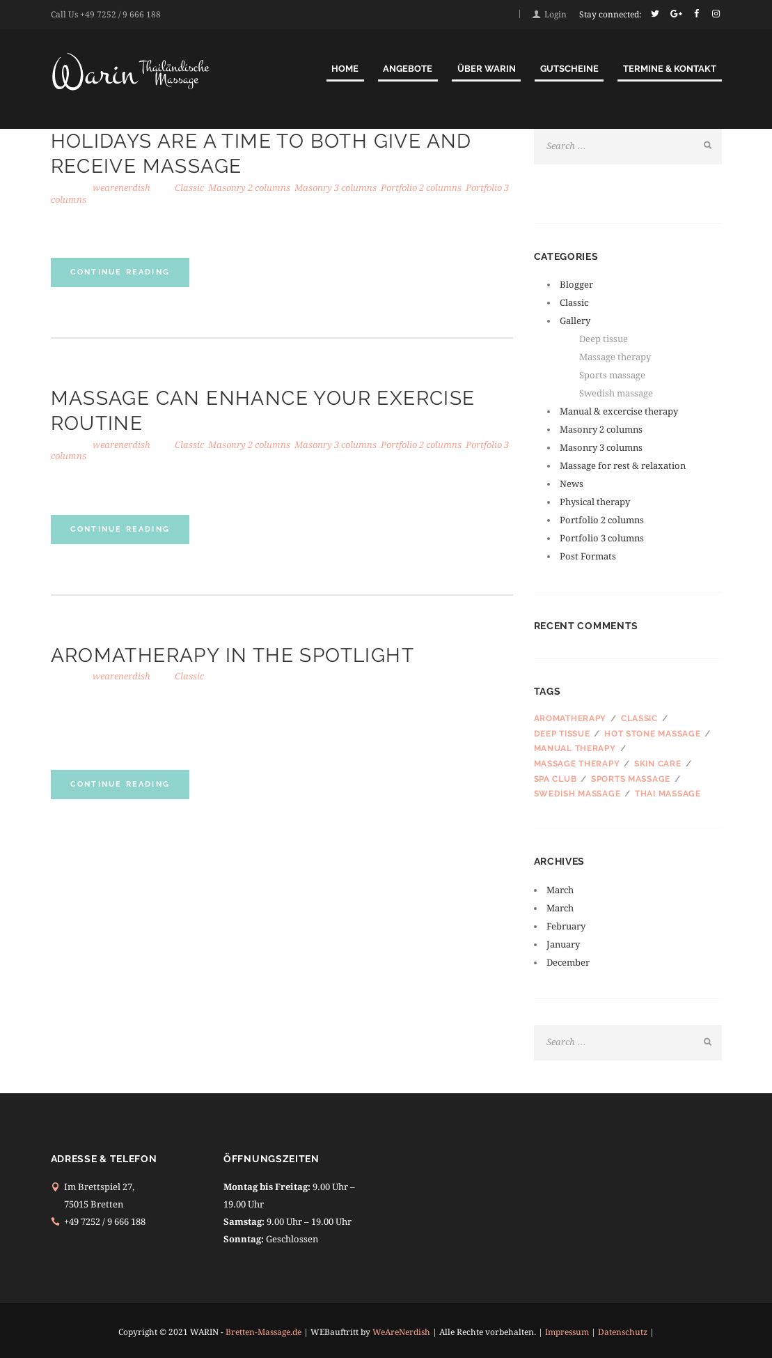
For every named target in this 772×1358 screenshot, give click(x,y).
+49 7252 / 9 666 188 (120, 15)
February (576, 926)
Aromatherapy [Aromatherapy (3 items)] (570, 718)
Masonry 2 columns (249, 188)
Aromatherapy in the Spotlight (233, 655)
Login (555, 15)
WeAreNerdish (401, 1332)
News (571, 484)
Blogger (576, 284)
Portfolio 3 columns (602, 538)
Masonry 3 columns (335, 188)
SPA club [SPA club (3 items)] (555, 779)
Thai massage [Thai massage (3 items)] (668, 793)
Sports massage (612, 375)
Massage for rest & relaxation (623, 466)
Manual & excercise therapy (619, 411)
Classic (189, 188)
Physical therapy (595, 502)
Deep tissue (603, 339)
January (573, 944)
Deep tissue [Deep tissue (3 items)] (562, 734)
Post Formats (588, 556)
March (570, 890)
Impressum (567, 1332)
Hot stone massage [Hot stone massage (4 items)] (652, 734)
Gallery (575, 321)
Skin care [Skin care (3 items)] (657, 764)
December (578, 962)
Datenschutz (622, 1332)
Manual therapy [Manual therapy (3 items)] (575, 748)
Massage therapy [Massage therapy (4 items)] (577, 764)
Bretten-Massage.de (263, 1332)
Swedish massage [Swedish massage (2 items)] (577, 793)
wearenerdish (121, 188)
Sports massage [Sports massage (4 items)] (630, 779)
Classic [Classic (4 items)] (639, 718)
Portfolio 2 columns (421, 188)
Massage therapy (615, 357)
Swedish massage (616, 393)
